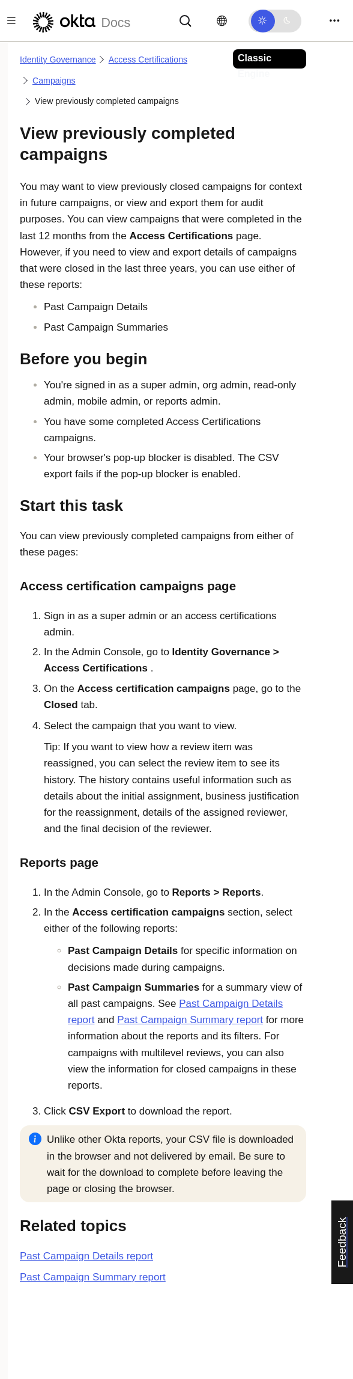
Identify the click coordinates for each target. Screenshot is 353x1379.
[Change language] (222, 21)
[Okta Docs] (80, 20)
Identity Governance (58, 59)
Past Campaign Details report (86, 1256)
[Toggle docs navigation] (11, 20)
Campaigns (54, 80)
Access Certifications (148, 59)
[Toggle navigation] (334, 20)
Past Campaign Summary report (190, 1020)
